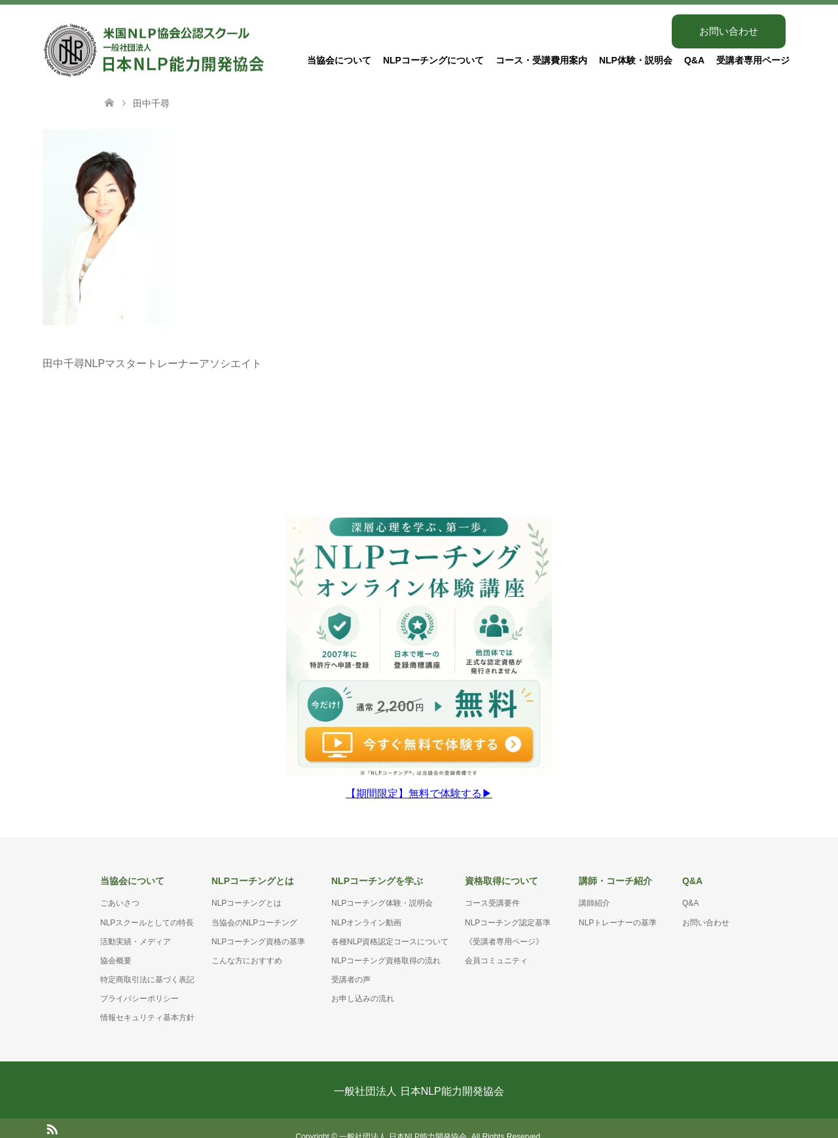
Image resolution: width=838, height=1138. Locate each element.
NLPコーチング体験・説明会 (382, 886)
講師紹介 (594, 886)
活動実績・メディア (135, 924)
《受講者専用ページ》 (504, 924)
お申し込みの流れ (362, 982)
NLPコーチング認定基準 (508, 905)
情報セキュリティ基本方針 (147, 1001)
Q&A (694, 60)
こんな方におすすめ (246, 943)
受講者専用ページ (753, 60)
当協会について (339, 60)
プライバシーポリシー (139, 982)
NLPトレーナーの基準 (618, 905)
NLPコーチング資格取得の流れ (386, 943)
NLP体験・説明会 (635, 60)
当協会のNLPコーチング (254, 905)
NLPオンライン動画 (366, 905)
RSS (52, 1111)
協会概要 (116, 943)
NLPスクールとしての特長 (147, 905)
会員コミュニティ (496, 943)
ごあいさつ (119, 886)
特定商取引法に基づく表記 (147, 962)
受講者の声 (351, 962)
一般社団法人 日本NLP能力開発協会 (419, 1074)
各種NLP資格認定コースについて (389, 924)
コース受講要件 (492, 886)
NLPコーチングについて (433, 60)
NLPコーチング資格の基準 (258, 924)
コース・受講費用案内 (541, 60)
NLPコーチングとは (246, 886)
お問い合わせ (728, 31)
